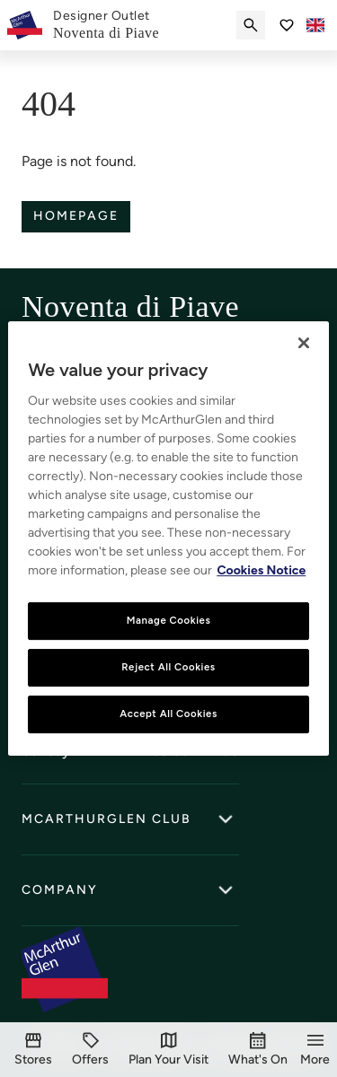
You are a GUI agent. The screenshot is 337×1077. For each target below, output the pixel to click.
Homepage (76, 215)
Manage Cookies (169, 620)
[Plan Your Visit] (168, 1049)
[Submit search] (250, 25)
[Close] (304, 343)
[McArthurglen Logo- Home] (24, 25)
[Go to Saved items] (286, 25)
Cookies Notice (261, 570)
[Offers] (90, 1049)
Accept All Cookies (168, 713)
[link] (106, 25)
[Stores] (33, 1049)
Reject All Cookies (168, 667)
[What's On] (258, 1049)
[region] (168, 538)
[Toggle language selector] (315, 25)
